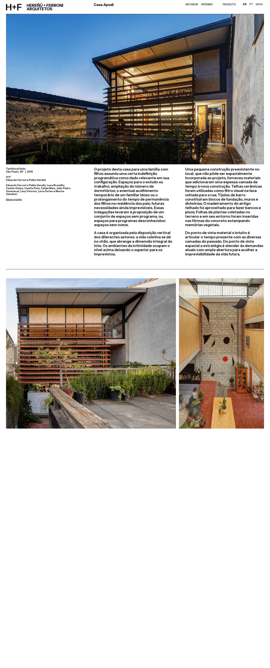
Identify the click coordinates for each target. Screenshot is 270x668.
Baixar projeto (14, 199)
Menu (259, 4)
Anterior (191, 4)
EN (245, 4)
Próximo (207, 4)
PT (251, 4)
